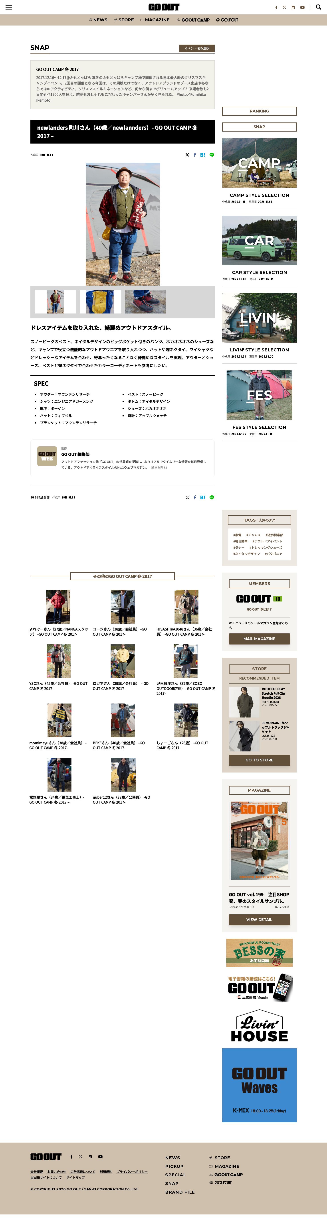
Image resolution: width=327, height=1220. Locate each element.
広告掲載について (82, 1177)
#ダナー (238, 553)
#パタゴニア (273, 559)
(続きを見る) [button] (159, 473)
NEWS (172, 1163)
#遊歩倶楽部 (274, 540)
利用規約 (106, 1177)
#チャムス (253, 540)
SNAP (172, 1189)
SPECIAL (175, 1180)
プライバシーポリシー (132, 1177)
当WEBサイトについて (46, 1183)
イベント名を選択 (196, 54)
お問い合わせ (56, 1177)
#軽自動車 (240, 546)
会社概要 (36, 1177)
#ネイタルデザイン (246, 559)
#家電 (237, 540)
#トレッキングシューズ (266, 553)
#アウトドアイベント (267, 546)
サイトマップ (75, 1183)
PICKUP (174, 1172)
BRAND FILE (180, 1197)
